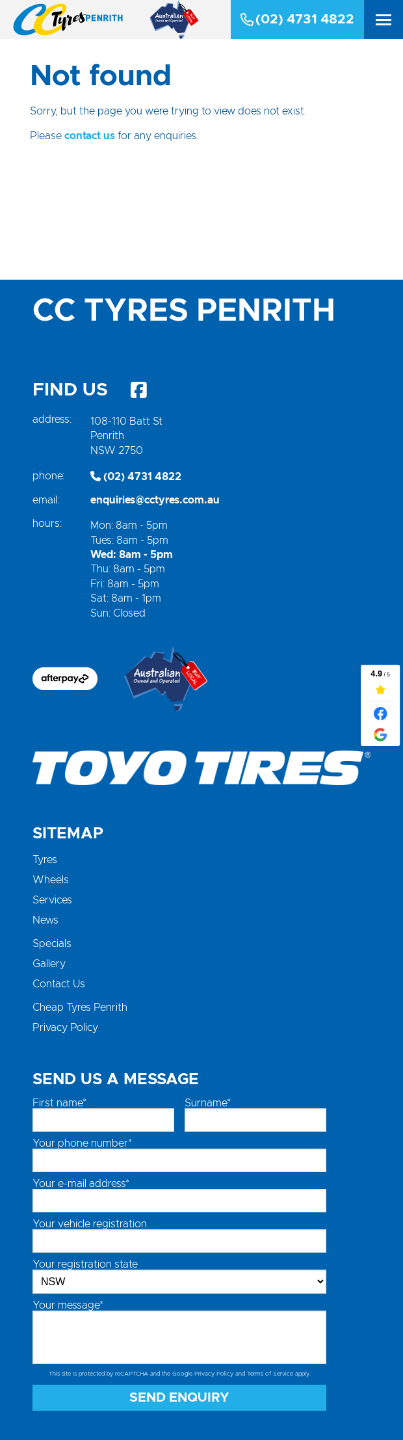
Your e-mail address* (80, 1184)
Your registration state (85, 1264)
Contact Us (58, 984)
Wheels (50, 880)
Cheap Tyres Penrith (79, 1007)
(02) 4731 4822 (297, 19)
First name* (59, 1103)
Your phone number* (82, 1143)
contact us (89, 136)
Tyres (44, 860)
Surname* (208, 1103)
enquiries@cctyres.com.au (155, 500)
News (45, 920)
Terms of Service (270, 1374)
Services (52, 900)
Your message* (67, 1305)
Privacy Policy (65, 1027)
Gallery (49, 964)
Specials (52, 944)
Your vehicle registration (89, 1224)
